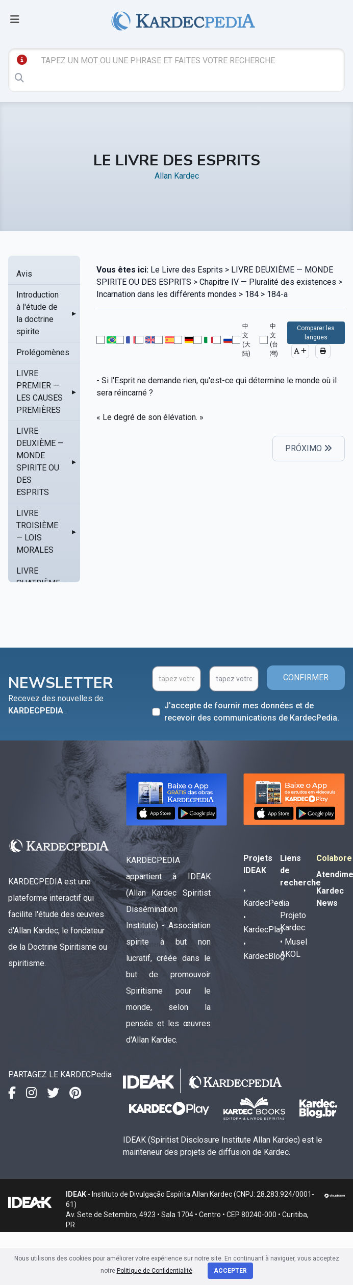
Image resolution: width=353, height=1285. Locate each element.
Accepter (230, 1270)
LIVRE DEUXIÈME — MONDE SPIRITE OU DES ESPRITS (40, 461)
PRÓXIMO (308, 448)
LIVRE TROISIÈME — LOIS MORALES (37, 531)
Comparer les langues (316, 333)
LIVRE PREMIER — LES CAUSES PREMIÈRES (39, 391)
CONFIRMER (306, 677)
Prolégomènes (42, 352)
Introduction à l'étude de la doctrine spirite (37, 313)
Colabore (334, 858)
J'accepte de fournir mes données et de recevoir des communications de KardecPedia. (251, 712)
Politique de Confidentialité (154, 1270)
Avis (24, 274)
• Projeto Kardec (293, 915)
